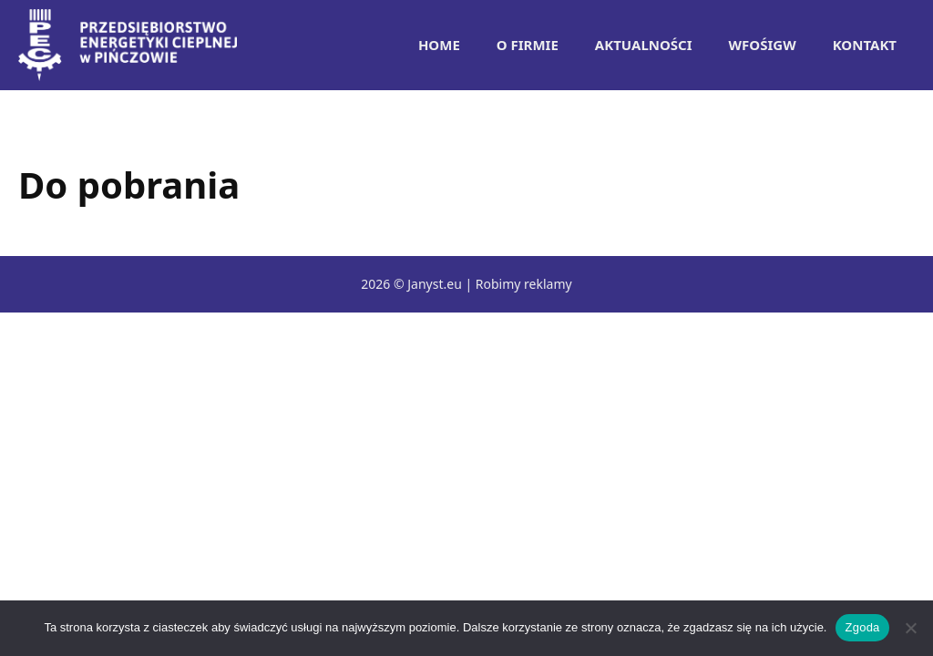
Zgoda (862, 627)
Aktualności (643, 45)
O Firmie (528, 45)
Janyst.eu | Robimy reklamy (489, 283)
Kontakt (865, 45)
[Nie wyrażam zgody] (910, 628)
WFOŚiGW (762, 45)
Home (439, 45)
